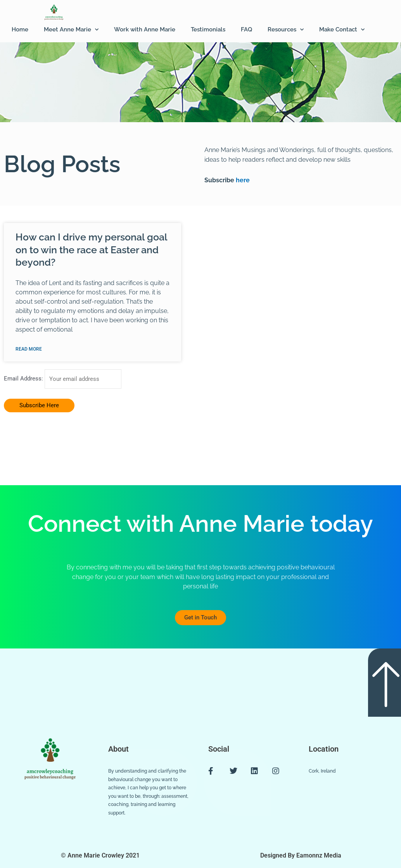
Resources (286, 30)
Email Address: (24, 378)
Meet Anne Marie (71, 30)
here (242, 180)
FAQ (246, 29)
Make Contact (342, 30)
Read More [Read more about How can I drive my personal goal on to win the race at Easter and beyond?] (29, 349)
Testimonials (208, 29)
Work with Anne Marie (144, 29)
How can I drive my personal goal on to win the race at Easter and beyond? (91, 249)
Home (20, 29)
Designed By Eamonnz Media (300, 855)
